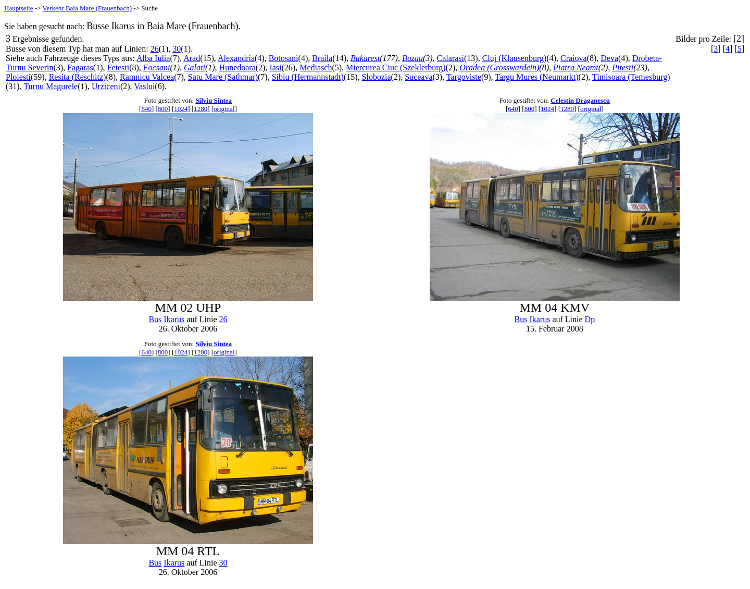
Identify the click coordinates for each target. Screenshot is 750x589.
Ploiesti (18, 76)
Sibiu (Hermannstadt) (308, 76)
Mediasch (315, 67)
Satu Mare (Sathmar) (223, 76)
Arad (191, 58)
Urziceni (106, 86)
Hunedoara (237, 67)
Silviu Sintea (213, 100)
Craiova (573, 58)
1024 (181, 109)
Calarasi (450, 58)
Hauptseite (18, 8)
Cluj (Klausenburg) (514, 58)
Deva (609, 58)
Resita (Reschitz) (77, 76)
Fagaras (80, 67)
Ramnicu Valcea (147, 76)
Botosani (283, 58)
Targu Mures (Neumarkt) (536, 76)
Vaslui (144, 86)
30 (176, 48)
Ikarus (174, 319)
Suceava (418, 76)
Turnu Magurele (50, 86)
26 (155, 48)
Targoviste (463, 76)
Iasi (275, 67)
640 (146, 109)
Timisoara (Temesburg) (631, 76)
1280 (200, 109)
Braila (322, 58)
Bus (154, 319)
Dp (590, 319)
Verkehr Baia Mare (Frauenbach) (87, 8)
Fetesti (118, 67)
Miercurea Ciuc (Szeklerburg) (396, 67)
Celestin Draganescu (580, 100)
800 (163, 109)
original (224, 109)
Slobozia (376, 76)
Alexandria (236, 58)
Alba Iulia (153, 58)
